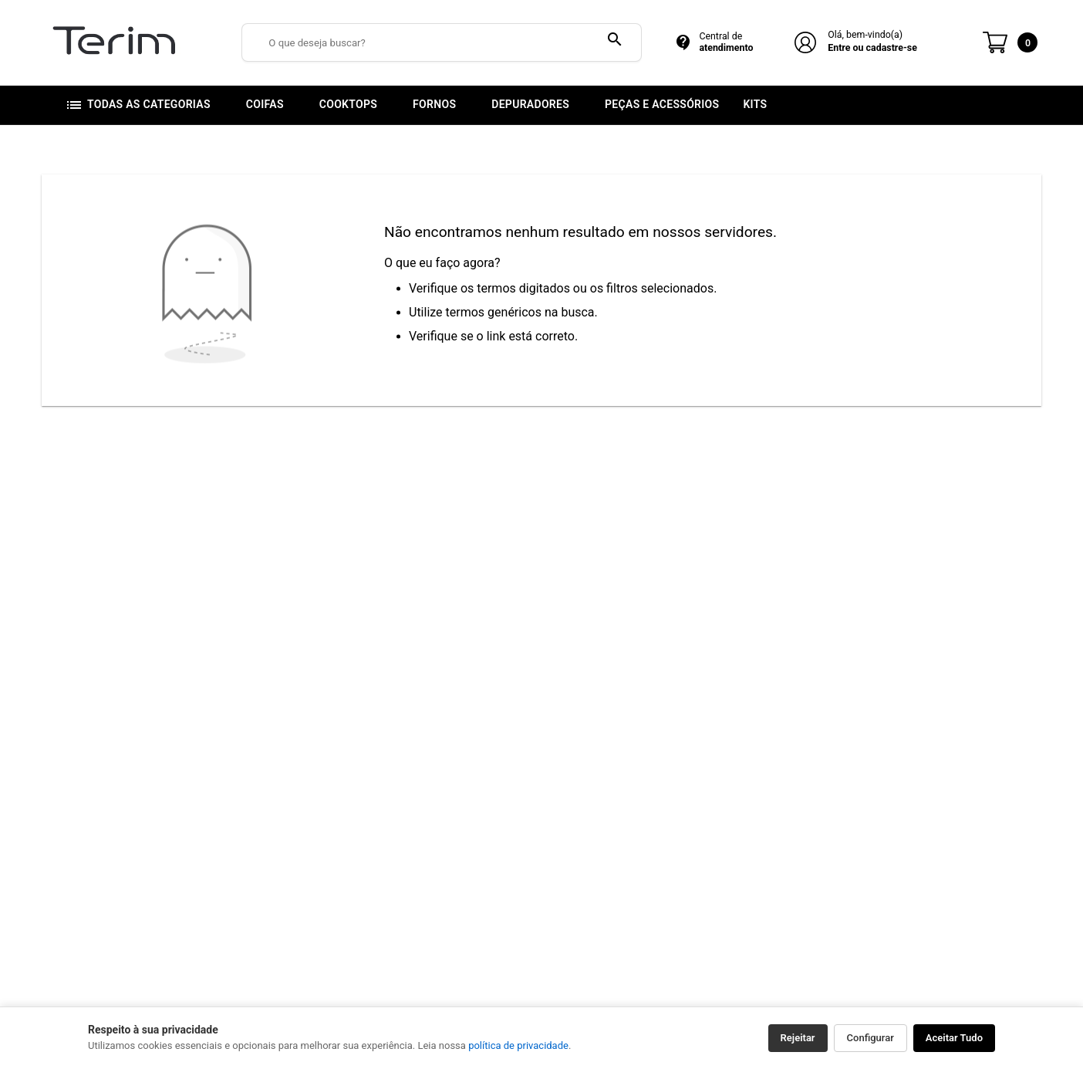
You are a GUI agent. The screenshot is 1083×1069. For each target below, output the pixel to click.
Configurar (870, 1038)
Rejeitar (798, 1038)
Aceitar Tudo (954, 1038)
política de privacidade (518, 1045)
